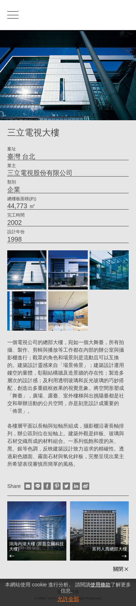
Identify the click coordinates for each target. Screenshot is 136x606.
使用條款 (100, 584)
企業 (13, 189)
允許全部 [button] (68, 599)
